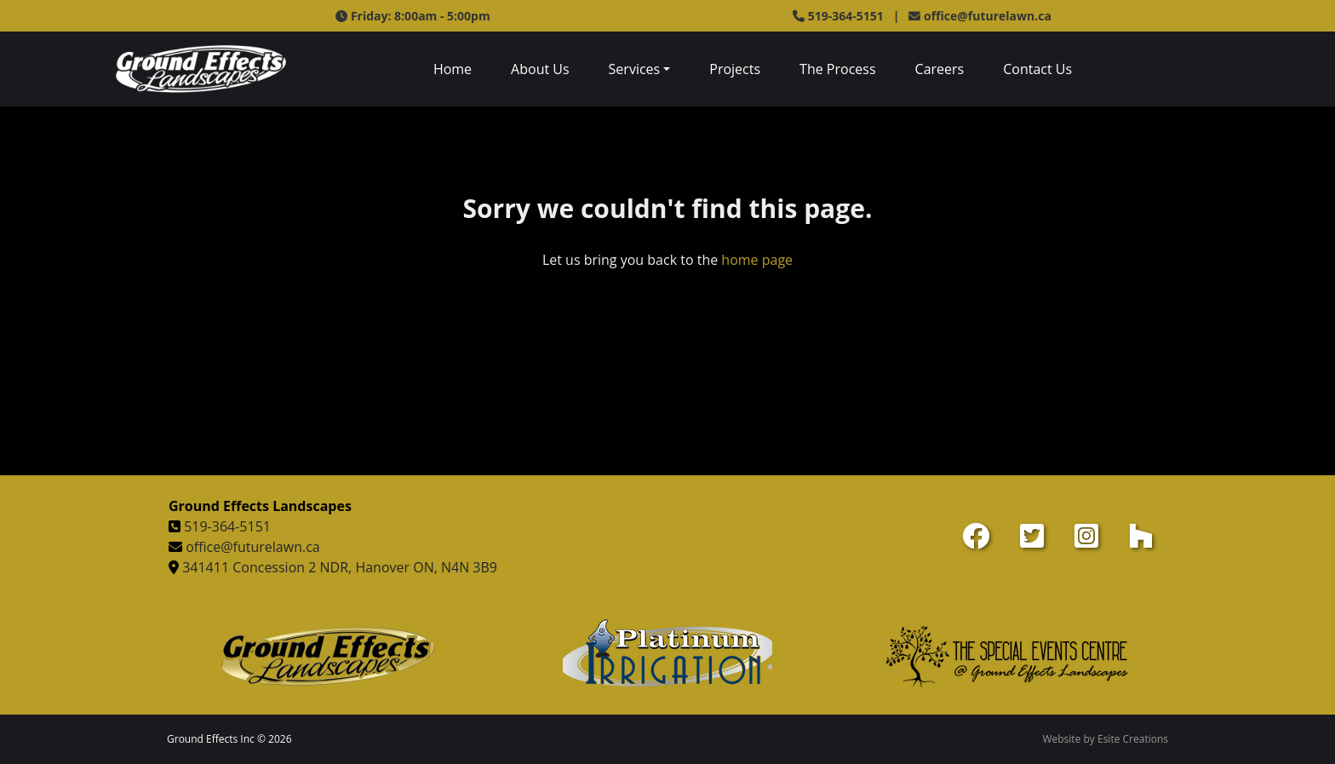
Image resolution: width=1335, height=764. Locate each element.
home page (757, 259)
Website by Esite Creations (1105, 739)
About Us (540, 69)
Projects (734, 69)
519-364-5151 (227, 526)
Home (452, 69)
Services (635, 69)
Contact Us (1037, 69)
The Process (837, 69)
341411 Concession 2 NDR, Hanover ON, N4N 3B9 (339, 567)
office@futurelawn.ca (987, 16)
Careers (940, 69)
